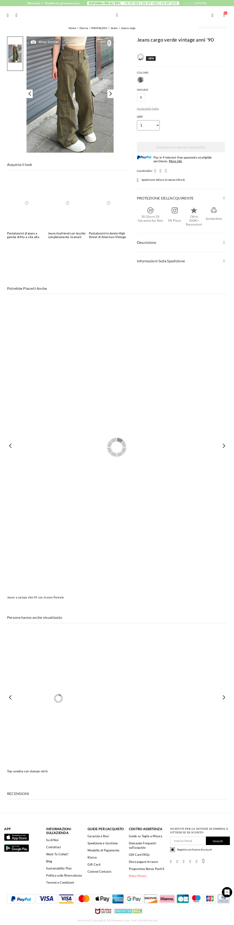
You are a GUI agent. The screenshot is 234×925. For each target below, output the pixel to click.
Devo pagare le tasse (143, 862)
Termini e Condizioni (60, 882)
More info (175, 161)
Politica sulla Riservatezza (64, 875)
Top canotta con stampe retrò (27, 771)
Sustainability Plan (59, 868)
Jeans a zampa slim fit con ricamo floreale (35, 597)
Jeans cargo (128, 28)
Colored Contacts (100, 871)
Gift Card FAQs (139, 854)
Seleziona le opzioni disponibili (180, 147)
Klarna (92, 857)
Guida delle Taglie (148, 108)
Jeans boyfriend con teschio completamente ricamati (67, 235)
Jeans (114, 28)
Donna (84, 28)
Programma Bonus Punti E (147, 869)
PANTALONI (99, 28)
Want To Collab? (57, 854)
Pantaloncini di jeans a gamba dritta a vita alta (23, 235)
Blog (49, 861)
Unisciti (218, 841)
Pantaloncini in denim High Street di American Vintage (107, 235)
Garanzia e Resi (98, 836)
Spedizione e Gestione (103, 843)
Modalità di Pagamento (103, 850)
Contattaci (53, 847)
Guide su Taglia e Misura (145, 836)
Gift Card (94, 864)
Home (72, 28)
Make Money (138, 876)
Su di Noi (52, 840)
